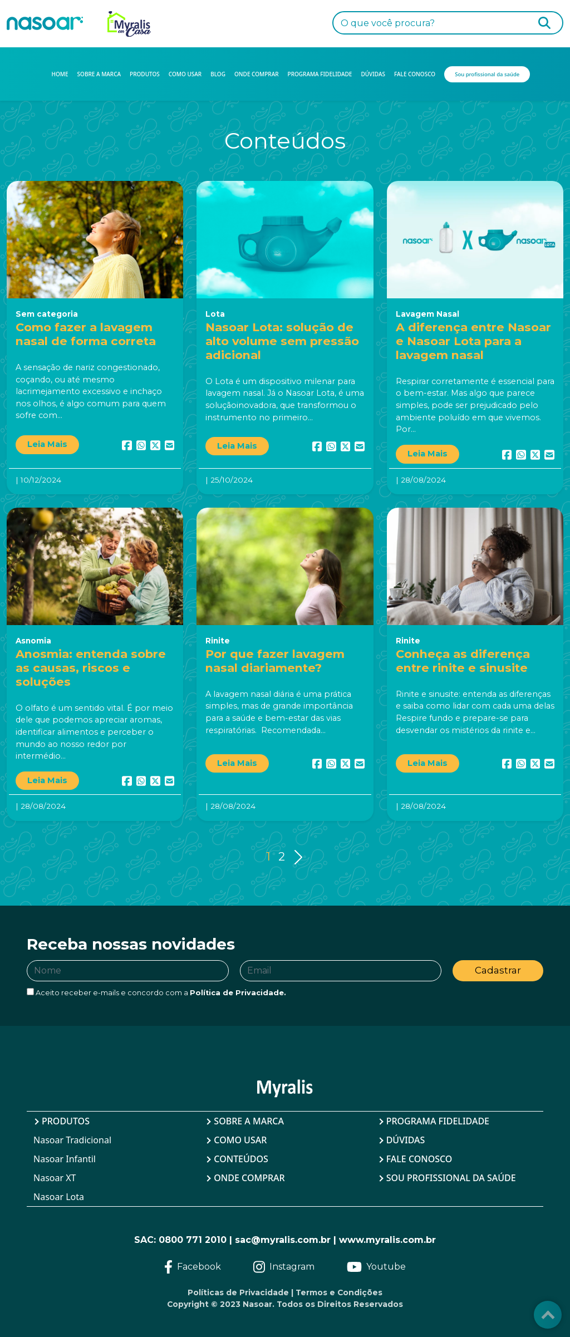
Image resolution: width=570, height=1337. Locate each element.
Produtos (66, 1121)
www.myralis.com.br (387, 1240)
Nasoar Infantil (64, 1159)
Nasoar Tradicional (72, 1140)
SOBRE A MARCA (99, 74)
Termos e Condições (339, 1292)
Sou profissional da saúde (451, 1178)
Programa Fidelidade (437, 1121)
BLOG (217, 74)
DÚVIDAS (373, 74)
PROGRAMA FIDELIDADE (320, 74)
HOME (60, 74)
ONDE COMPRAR (256, 74)
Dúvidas (405, 1140)
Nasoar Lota (58, 1197)
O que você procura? (388, 23)
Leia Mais (47, 444)
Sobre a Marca (249, 1121)
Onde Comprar (249, 1178)
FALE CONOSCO (414, 74)
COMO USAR (185, 74)
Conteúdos (241, 1159)
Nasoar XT (54, 1178)
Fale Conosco (419, 1159)
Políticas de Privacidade (238, 1292)
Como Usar (240, 1140)
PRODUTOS (145, 74)
